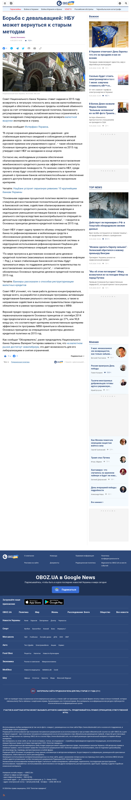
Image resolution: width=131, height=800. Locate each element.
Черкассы (62, 621)
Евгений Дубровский (99, 480)
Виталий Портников (98, 358)
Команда (53, 556)
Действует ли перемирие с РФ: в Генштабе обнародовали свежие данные (107, 225)
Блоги (87, 612)
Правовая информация (85, 556)
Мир (37, 612)
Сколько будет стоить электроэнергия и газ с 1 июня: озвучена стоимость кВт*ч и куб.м (101, 81)
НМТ (67, 637)
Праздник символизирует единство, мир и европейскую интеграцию (107, 63)
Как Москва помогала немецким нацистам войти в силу (102, 443)
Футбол (27, 629)
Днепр (53, 621)
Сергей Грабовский (98, 450)
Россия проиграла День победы (102, 367)
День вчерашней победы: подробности (104, 489)
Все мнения (96, 502)
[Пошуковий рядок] (126, 3)
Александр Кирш (97, 494)
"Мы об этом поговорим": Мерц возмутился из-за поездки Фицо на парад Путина (108, 274)
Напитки (37, 653)
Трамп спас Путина (100, 457)
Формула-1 (61, 629)
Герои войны (15, 9)
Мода (52, 678)
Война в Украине (31, 9)
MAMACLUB (46, 670)
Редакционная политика (20, 362)
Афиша (27, 678)
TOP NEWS (95, 187)
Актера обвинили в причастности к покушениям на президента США (101, 119)
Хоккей (46, 629)
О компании (29, 556)
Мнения (94, 342)
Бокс (53, 629)
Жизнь (54, 612)
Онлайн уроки (45, 637)
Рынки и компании (32, 662)
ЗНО (61, 637)
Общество (105, 612)
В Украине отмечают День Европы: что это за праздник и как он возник (108, 54)
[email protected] (33, 782)
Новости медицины (32, 670)
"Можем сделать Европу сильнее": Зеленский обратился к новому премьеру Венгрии (108, 250)
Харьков (34, 621)
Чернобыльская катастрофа (108, 9)
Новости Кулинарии (51, 653)
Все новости (122, 612)
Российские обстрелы (84, 9)
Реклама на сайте (31, 563)
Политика (23, 612)
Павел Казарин (97, 373)
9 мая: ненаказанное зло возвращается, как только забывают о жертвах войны (102, 351)
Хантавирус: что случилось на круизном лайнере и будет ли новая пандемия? (104, 473)
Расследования (75, 612)
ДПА (55, 637)
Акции (53, 645)
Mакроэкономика (49, 662)
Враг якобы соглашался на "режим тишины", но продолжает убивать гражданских (108, 234)
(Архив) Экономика (17, 37)
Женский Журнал (64, 678)
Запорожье (43, 621)
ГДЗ (25, 637)
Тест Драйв (28, 645)
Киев (26, 621)
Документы (54, 563)
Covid (56, 670)
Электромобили (42, 645)
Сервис (61, 645)
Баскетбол (36, 629)
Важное (94, 16)
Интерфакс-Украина (36, 126)
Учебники (34, 637)
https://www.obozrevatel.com (89, 727)
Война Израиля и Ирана (51, 9)
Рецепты (27, 653)
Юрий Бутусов (96, 390)
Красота (45, 678)
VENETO (68, 9)
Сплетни (35, 678)
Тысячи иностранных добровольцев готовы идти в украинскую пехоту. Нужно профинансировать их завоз (102, 383)
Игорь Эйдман (96, 462)
